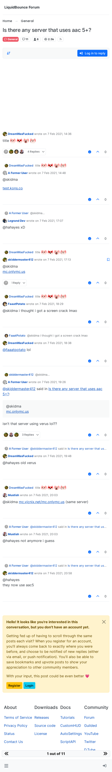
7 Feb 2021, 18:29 (51, 304)
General (11, 39)
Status (9, 733)
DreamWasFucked (20, 134)
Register (14, 685)
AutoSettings (71, 733)
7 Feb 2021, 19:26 (54, 382)
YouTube (91, 733)
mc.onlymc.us (14, 271)
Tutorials (67, 717)
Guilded (90, 725)
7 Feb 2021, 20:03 (45, 495)
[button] (6, 766)
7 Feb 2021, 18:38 (59, 343)
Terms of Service (18, 717)
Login (29, 685)
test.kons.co (13, 188)
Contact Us (13, 741)
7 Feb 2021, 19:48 (59, 456)
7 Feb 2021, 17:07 (51, 220)
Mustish (13, 495)
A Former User (18, 173)
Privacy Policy (15, 725)
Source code (44, 725)
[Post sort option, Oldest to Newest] (8, 53)
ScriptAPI (68, 741)
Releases (41, 717)
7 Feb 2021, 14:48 (54, 173)
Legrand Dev (16, 220)
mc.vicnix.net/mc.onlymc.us (41, 502)
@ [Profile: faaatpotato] (14, 349)
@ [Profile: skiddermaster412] (19, 389)
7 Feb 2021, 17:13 (59, 259)
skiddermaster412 (20, 259)
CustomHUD (70, 725)
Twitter (90, 741)
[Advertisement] (56, 93)
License (40, 733)
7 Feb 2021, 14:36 (59, 134)
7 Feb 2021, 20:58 (60, 573)
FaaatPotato (16, 304)
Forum (89, 717)
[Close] (104, 622)
